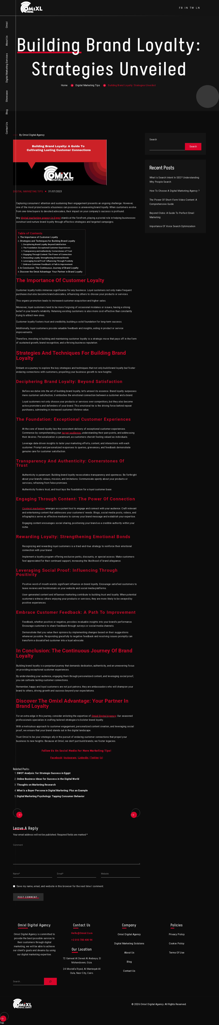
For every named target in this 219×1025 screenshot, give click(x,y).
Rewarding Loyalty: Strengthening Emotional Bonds (46, 258)
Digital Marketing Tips (87, 85)
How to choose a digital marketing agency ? (174, 190)
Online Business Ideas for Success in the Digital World (48, 779)
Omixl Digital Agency (104, 715)
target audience (71, 432)
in (186, 7)
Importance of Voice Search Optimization (172, 226)
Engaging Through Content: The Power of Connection (47, 254)
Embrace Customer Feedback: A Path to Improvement (47, 264)
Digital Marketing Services (6, 68)
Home (64, 85)
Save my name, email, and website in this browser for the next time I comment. (60, 886)
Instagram (70, 757)
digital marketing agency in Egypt (41, 217)
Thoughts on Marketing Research (36, 784)
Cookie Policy (176, 943)
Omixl (6, 25)
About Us (6, 41)
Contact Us (6, 128)
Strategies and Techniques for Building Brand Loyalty (47, 241)
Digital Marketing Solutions (129, 943)
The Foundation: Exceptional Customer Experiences (46, 248)
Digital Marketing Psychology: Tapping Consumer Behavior (51, 796)
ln (198, 7)
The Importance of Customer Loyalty (39, 237)
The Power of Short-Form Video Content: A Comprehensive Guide (173, 201)
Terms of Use (176, 952)
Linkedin (83, 757)
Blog (6, 111)
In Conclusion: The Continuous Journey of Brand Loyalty (49, 268)
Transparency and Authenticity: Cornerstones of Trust (47, 251)
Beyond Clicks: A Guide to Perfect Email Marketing (171, 215)
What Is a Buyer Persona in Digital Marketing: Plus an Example (52, 790)
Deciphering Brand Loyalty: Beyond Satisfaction (44, 244)
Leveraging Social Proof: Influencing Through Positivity (48, 261)
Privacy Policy (177, 934)
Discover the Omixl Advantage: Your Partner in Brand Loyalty (51, 271)
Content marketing (33, 508)
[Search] (50, 981)
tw (192, 7)
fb (181, 7)
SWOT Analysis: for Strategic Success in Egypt (43, 773)
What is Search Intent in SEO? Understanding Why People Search (174, 179)
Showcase (6, 96)
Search (153, 139)
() (96, 757)
